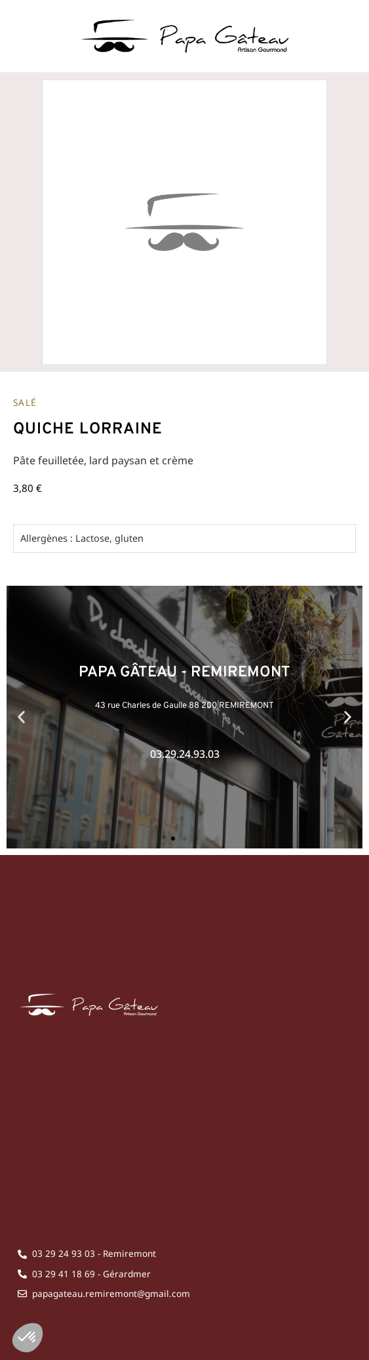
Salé (25, 402)
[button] (21, 717)
